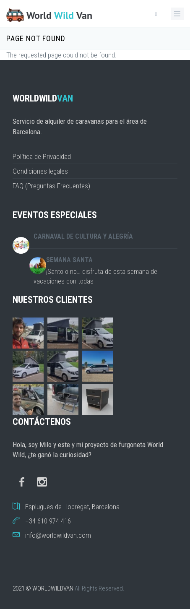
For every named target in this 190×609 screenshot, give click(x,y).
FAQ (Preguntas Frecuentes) (51, 186)
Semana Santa (69, 260)
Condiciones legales (40, 171)
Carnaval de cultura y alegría (83, 236)
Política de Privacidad (42, 156)
